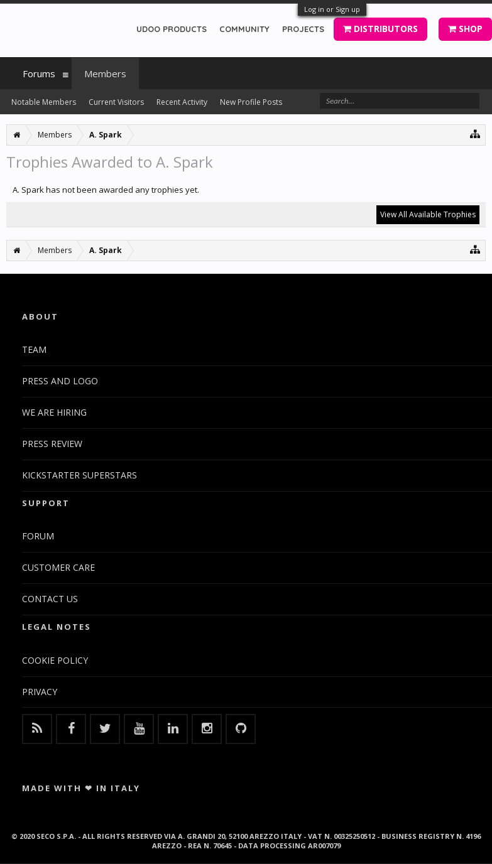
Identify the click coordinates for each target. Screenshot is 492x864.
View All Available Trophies (428, 214)
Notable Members (43, 102)
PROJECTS (303, 29)
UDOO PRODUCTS (171, 29)
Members (105, 73)
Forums (39, 73)
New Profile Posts (251, 102)
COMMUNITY (244, 29)
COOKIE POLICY (55, 660)
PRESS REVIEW (52, 444)
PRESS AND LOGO (60, 381)
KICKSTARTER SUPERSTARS (79, 475)
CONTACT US (50, 599)
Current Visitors (116, 102)
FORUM (38, 536)
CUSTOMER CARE (58, 567)
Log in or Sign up (332, 9)
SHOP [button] (465, 29)
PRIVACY (39, 692)
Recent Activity (181, 102)
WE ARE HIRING (54, 412)
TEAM (34, 349)
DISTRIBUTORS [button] (380, 29)
